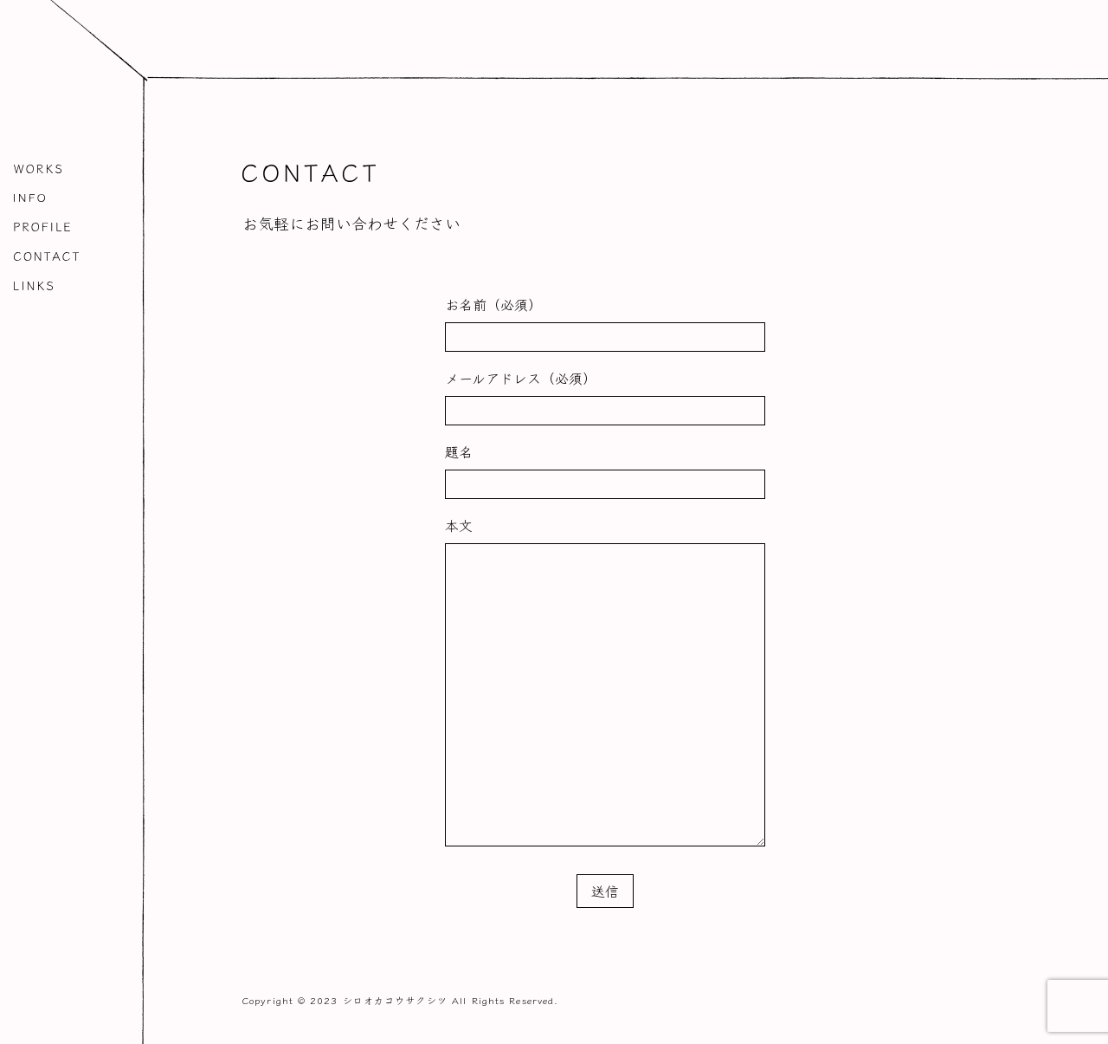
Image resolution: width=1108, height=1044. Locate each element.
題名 (459, 451)
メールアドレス (520, 377)
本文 (459, 525)
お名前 (493, 304)
